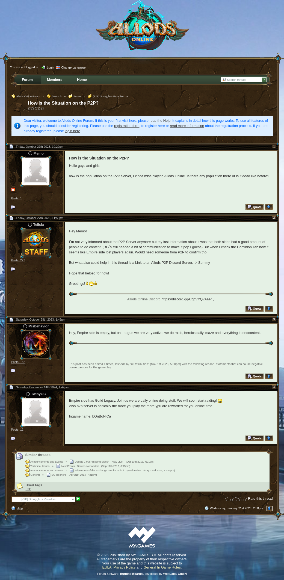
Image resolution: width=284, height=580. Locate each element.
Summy (204, 263)
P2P (28, 488)
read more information (187, 126)
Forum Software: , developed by (142, 573)
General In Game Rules (162, 567)
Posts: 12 (17, 429)
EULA (106, 567)
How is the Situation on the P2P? (63, 103)
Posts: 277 (18, 260)
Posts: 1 (16, 198)
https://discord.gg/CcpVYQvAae (186, 299)
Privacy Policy (125, 567)
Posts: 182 (18, 361)
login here (72, 131)
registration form (126, 126)
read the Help (159, 121)
